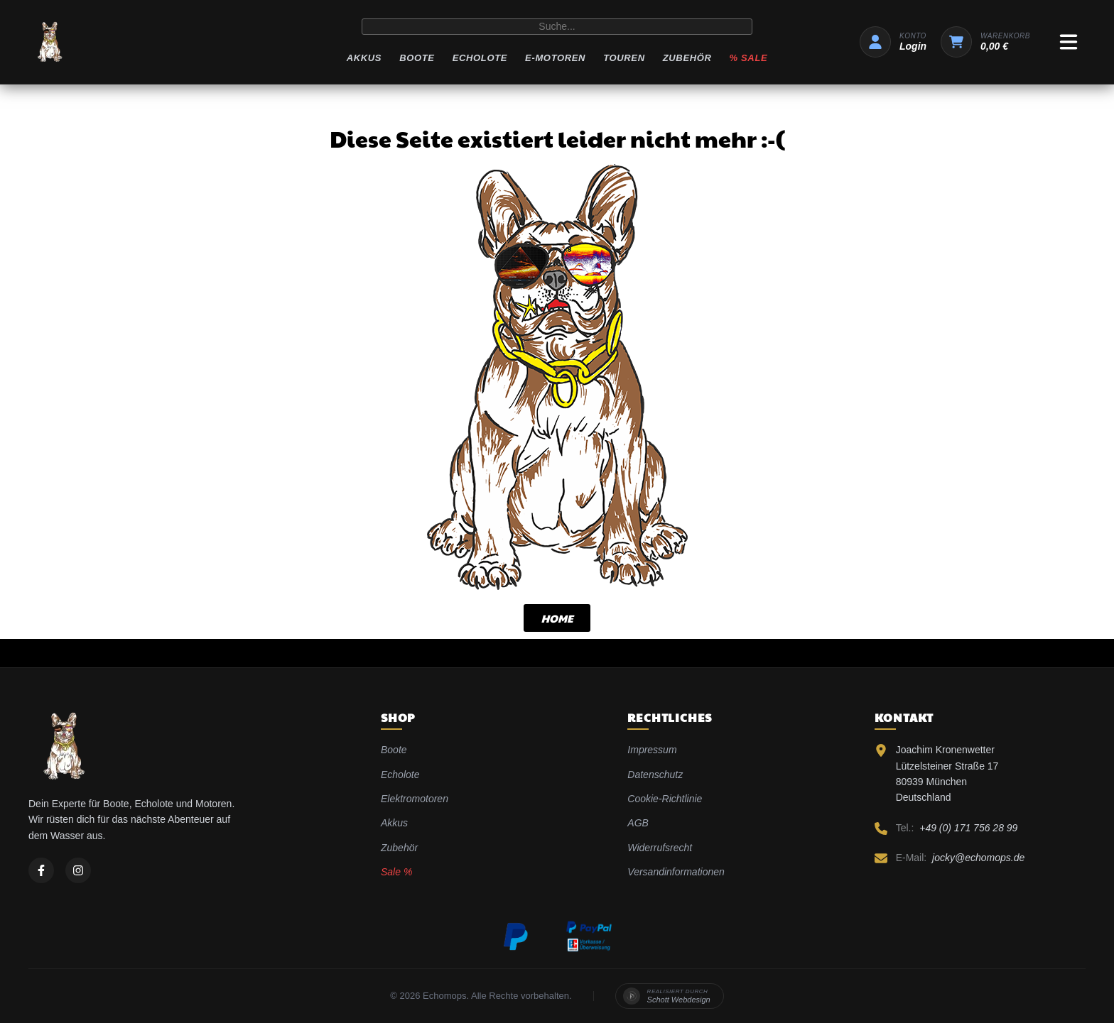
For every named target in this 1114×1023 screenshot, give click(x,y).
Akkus (364, 58)
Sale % (396, 871)
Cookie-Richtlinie (664, 798)
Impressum (651, 749)
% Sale (749, 58)
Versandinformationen (675, 871)
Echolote (480, 58)
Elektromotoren (414, 798)
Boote (416, 58)
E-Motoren (555, 58)
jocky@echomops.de (978, 857)
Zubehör (687, 58)
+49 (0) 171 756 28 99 (968, 827)
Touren (624, 58)
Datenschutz (655, 774)
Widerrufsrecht (659, 847)
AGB (638, 822)
